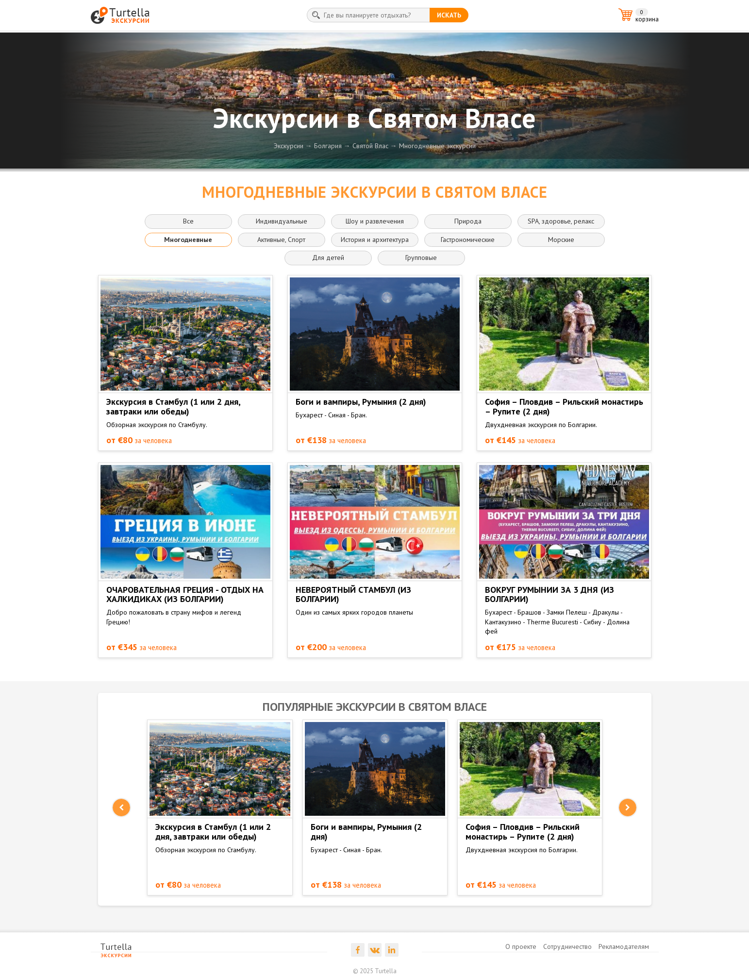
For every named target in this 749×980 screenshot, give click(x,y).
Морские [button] (561, 239)
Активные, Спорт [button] (281, 239)
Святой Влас (370, 145)
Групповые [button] (421, 257)
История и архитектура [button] (375, 239)
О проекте (520, 946)
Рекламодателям (624, 946)
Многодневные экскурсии (437, 145)
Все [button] (188, 221)
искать (449, 15)
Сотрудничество (567, 946)
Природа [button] (468, 221)
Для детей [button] (328, 257)
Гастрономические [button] (468, 239)
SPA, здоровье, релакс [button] (561, 221)
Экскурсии (288, 145)
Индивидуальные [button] (281, 221)
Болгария (328, 145)
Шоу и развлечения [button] (375, 221)
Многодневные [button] (188, 239)
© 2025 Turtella (375, 971)
